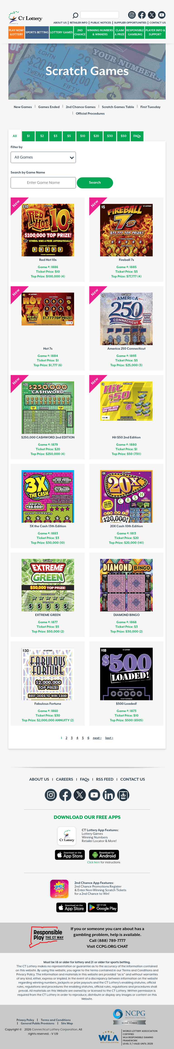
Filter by (16, 147)
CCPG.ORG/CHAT (112, 946)
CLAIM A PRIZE (120, 32)
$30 (110, 136)
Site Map (67, 1023)
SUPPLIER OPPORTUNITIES (130, 22)
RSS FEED (105, 779)
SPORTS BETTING (37, 32)
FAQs (137, 136)
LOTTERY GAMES (61, 32)
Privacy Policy (25, 1020)
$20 (96, 136)
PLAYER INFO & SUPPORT (155, 32)
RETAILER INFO (78, 22)
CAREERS (64, 779)
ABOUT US (39, 779)
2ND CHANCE (80, 32)
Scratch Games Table (118, 107)
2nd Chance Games (81, 107)
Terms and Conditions (56, 1020)
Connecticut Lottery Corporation (54, 1029)
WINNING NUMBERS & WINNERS (100, 32)
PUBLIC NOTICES (101, 22)
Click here (93, 862)
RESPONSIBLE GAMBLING (135, 32)
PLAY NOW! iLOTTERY (16, 32)
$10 (82, 136)
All (15, 136)
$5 (69, 136)
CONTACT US (132, 779)
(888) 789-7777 (111, 940)
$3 (55, 136)
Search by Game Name (28, 172)
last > (109, 738)
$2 (42, 136)
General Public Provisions (37, 1023)
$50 (123, 136)
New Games (23, 107)
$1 (28, 136)
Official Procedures (90, 113)
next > (97, 738)
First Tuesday (150, 107)
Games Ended (49, 107)
